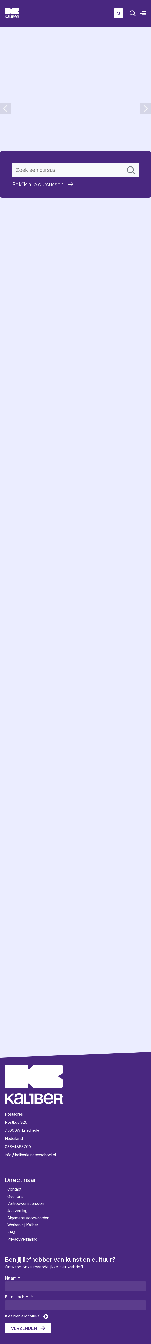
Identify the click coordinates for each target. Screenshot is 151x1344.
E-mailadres (19, 1296)
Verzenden (24, 1328)
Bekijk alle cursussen (38, 184)
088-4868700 (18, 1146)
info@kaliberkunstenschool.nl (30, 1154)
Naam (12, 1278)
